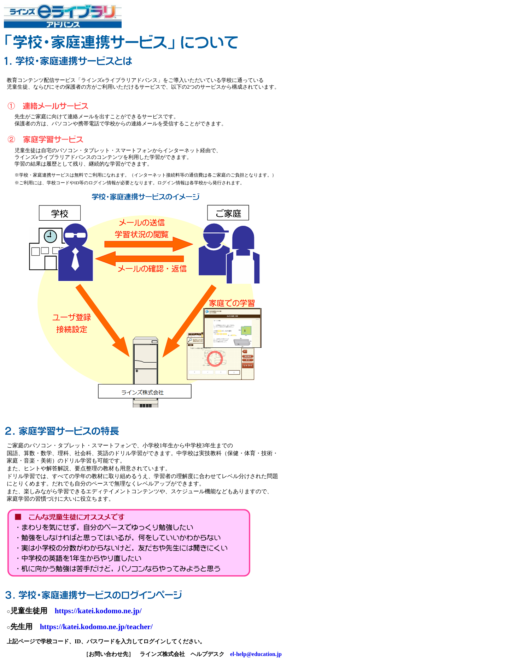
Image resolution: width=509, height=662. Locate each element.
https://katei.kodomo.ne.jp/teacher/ (96, 626)
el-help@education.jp (256, 654)
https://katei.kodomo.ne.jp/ (98, 611)
